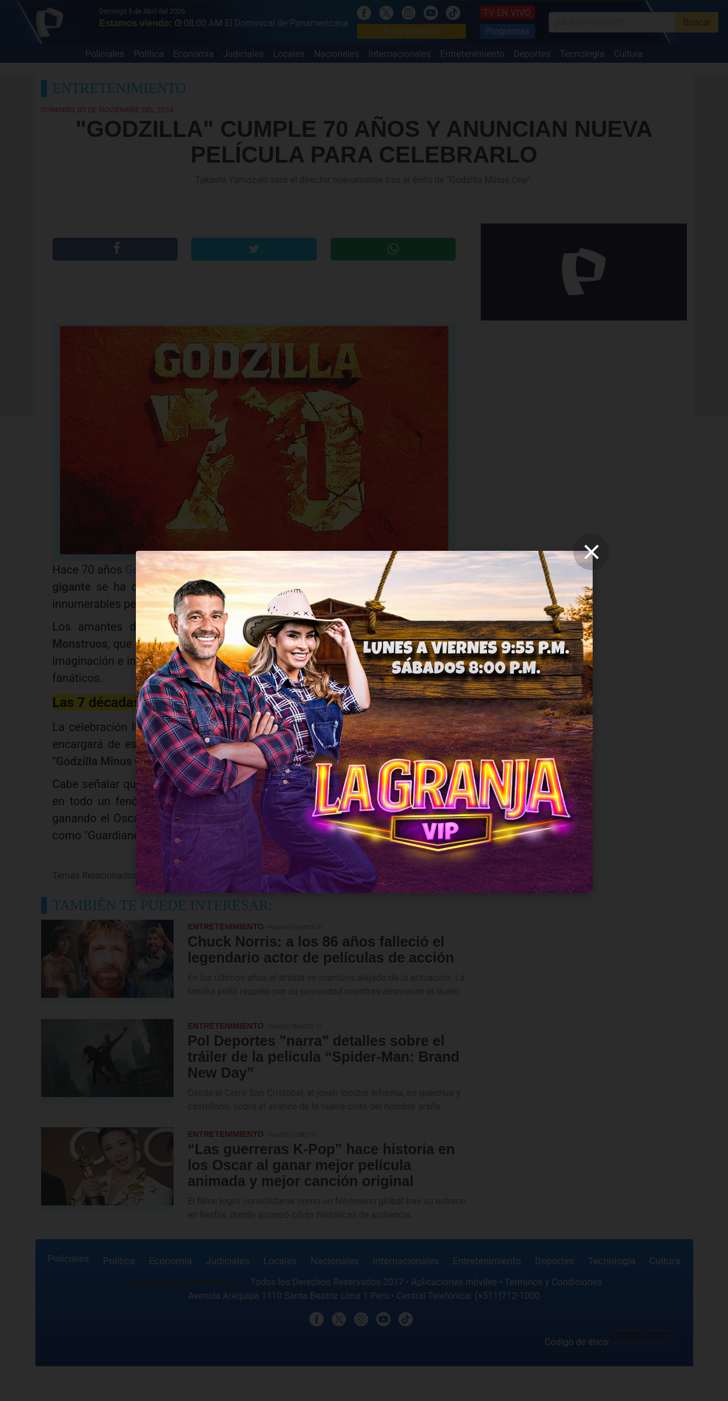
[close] (591, 552)
